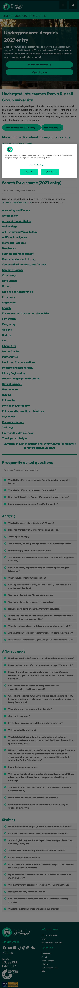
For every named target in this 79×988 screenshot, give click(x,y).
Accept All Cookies (49, 172)
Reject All (29, 172)
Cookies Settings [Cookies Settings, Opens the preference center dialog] (37, 165)
